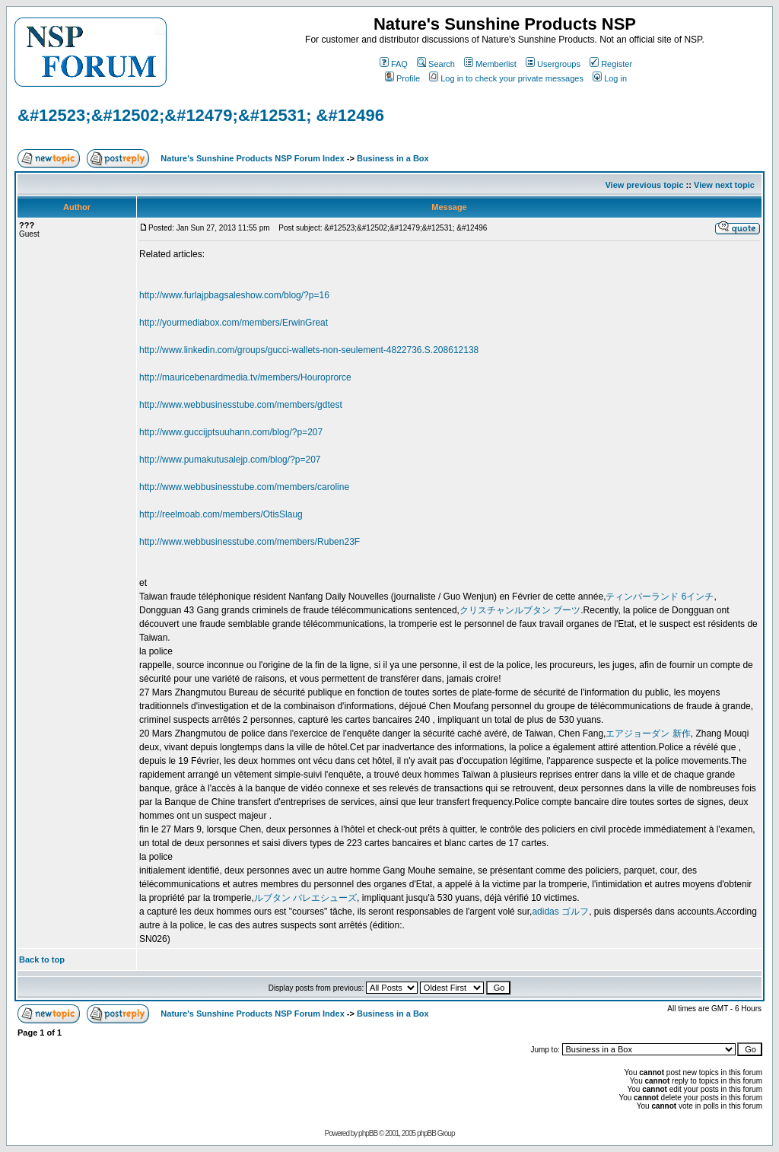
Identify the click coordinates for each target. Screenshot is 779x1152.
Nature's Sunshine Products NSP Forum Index (252, 158)
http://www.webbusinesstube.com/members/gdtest (240, 404)
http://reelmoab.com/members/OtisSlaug (221, 514)
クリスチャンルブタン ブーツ (519, 610)
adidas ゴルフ (560, 911)
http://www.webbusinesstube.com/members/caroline (244, 487)
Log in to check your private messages (506, 78)
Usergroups (553, 63)
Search (436, 63)
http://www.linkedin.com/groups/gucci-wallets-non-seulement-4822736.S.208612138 (309, 350)
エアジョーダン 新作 (648, 733)
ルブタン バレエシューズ (305, 898)
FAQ (394, 63)
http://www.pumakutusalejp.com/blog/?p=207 (229, 459)
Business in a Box (393, 158)
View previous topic (644, 184)
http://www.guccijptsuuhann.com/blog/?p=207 (231, 432)
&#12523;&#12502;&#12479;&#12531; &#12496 (200, 115)
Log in (610, 78)
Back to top (42, 959)
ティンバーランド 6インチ (660, 596)
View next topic (724, 184)
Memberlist (490, 63)
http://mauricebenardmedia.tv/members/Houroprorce (245, 377)
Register (611, 63)
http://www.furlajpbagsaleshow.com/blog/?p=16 (234, 295)
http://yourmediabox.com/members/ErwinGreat (233, 322)
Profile (402, 78)
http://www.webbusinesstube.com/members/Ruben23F (249, 541)
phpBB (367, 1133)
